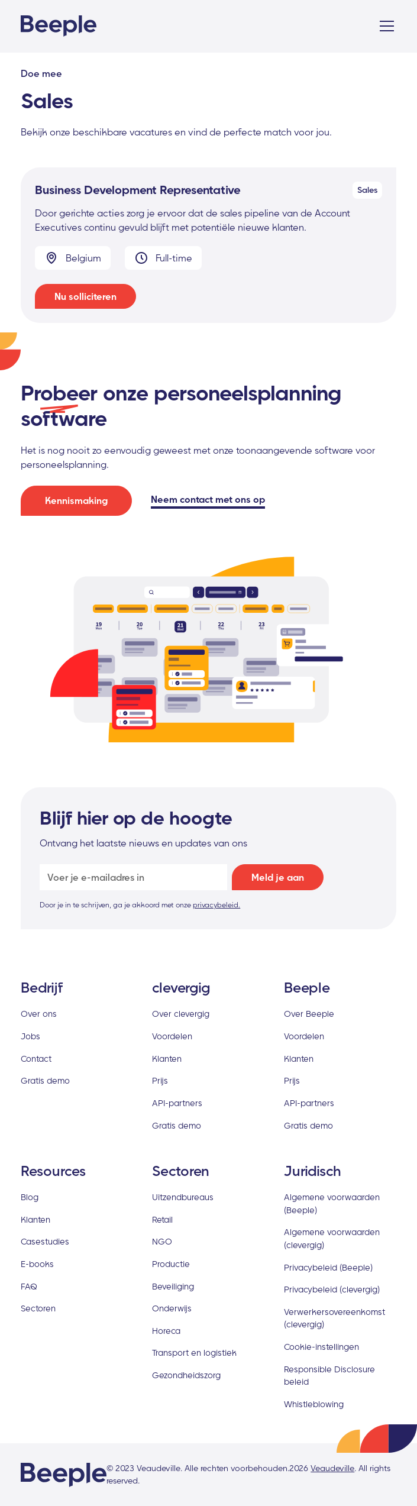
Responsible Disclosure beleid (329, 1375)
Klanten (167, 1058)
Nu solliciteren (85, 296)
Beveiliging (173, 1286)
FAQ (29, 1286)
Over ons (39, 1013)
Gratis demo (45, 1080)
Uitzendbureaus (183, 1197)
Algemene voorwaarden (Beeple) (332, 1203)
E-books (37, 1263)
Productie (171, 1263)
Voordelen (172, 1036)
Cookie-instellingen (321, 1346)
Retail (162, 1219)
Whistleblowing (314, 1404)
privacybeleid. (216, 904)
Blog (29, 1197)
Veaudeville (332, 1468)
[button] (384, 26)
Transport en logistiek (194, 1352)
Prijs (160, 1080)
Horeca (166, 1330)
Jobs (30, 1036)
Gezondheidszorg (186, 1375)
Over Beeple (309, 1013)
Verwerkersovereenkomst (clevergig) (334, 1318)
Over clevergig (180, 1013)
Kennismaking (76, 500)
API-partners (177, 1103)
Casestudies (45, 1241)
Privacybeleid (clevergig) (332, 1289)
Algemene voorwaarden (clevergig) (332, 1238)
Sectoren (38, 1308)
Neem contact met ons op (208, 499)
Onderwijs (172, 1308)
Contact (36, 1058)
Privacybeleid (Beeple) (328, 1267)
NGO (162, 1241)
